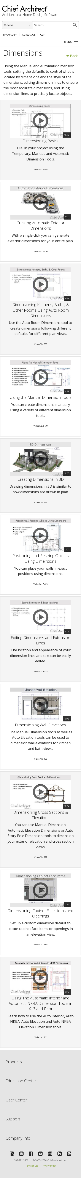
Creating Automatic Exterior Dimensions (40, 225)
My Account (10, 34)
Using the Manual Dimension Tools (40, 397)
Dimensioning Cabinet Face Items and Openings (40, 913)
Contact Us (28, 34)
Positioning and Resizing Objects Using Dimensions (40, 558)
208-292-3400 (21, 1160)
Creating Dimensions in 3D (40, 479)
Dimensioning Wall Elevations (40, 724)
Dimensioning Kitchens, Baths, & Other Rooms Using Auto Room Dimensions (40, 310)
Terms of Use (32, 1165)
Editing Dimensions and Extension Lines (40, 640)
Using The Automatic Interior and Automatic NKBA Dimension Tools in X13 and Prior (40, 1003)
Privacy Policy (49, 1165)
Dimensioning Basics (41, 140)
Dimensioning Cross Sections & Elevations (40, 815)
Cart (42, 34)
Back (72, 55)
